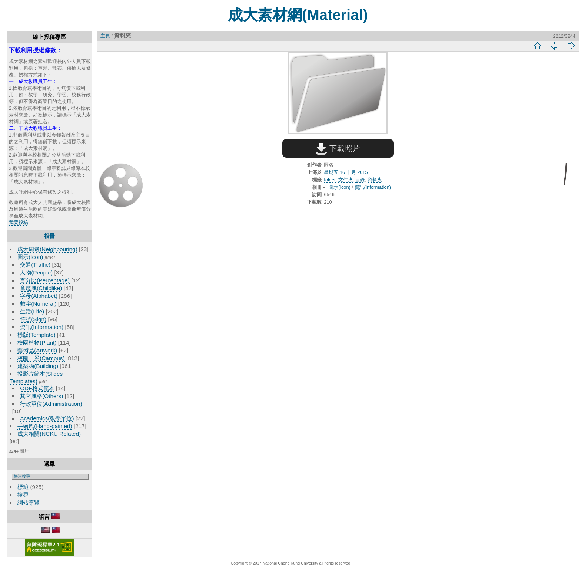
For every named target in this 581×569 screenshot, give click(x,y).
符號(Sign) (33, 319)
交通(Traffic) (35, 265)
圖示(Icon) (30, 257)
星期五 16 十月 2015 (346, 172)
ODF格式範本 (37, 388)
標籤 (23, 487)
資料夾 (375, 179)
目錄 (360, 179)
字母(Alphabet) (38, 296)
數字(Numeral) (38, 303)
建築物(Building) (37, 366)
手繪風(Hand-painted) (44, 426)
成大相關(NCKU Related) (49, 434)
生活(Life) (32, 311)
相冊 (49, 236)
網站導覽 (28, 502)
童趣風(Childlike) (41, 288)
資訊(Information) (41, 327)
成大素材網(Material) (298, 15)
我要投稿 (18, 222)
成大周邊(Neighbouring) (47, 249)
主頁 (105, 36)
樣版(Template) (36, 335)
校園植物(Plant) (36, 342)
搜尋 (23, 494)
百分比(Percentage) (45, 280)
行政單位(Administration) (51, 404)
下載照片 (338, 148)
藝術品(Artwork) (37, 350)
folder (329, 179)
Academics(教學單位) (47, 418)
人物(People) (36, 272)
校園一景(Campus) (40, 358)
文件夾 (345, 179)
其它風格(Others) (41, 396)
